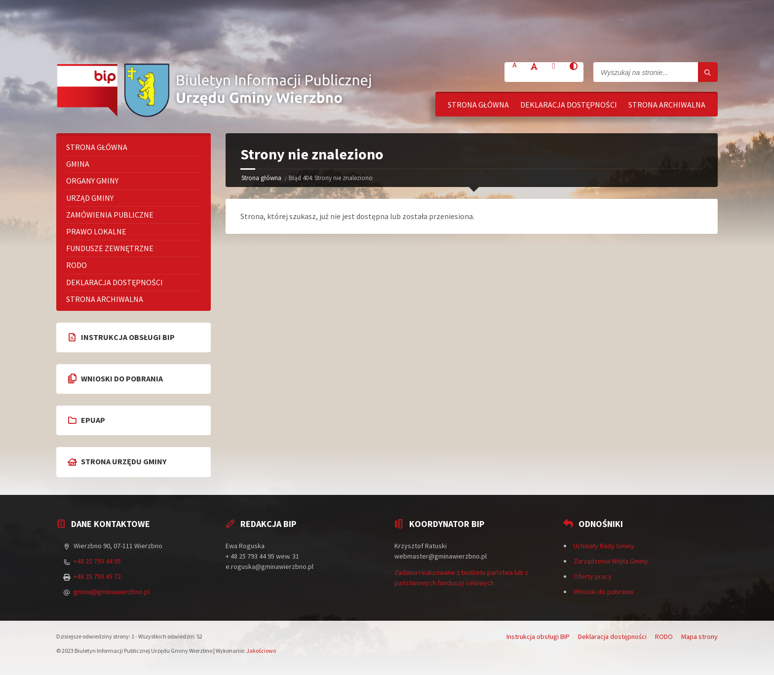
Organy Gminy (92, 181)
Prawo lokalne (96, 231)
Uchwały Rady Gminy (604, 545)
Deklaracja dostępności (568, 105)
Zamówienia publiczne (110, 215)
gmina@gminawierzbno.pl (112, 591)
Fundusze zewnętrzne (110, 248)
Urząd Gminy (90, 198)
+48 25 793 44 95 (97, 561)
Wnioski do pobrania (603, 591)
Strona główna (478, 105)
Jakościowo (261, 650)
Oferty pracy (593, 576)
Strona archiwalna (666, 105)
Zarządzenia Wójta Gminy (611, 561)
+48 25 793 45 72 (97, 576)
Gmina (77, 164)
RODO (76, 265)
